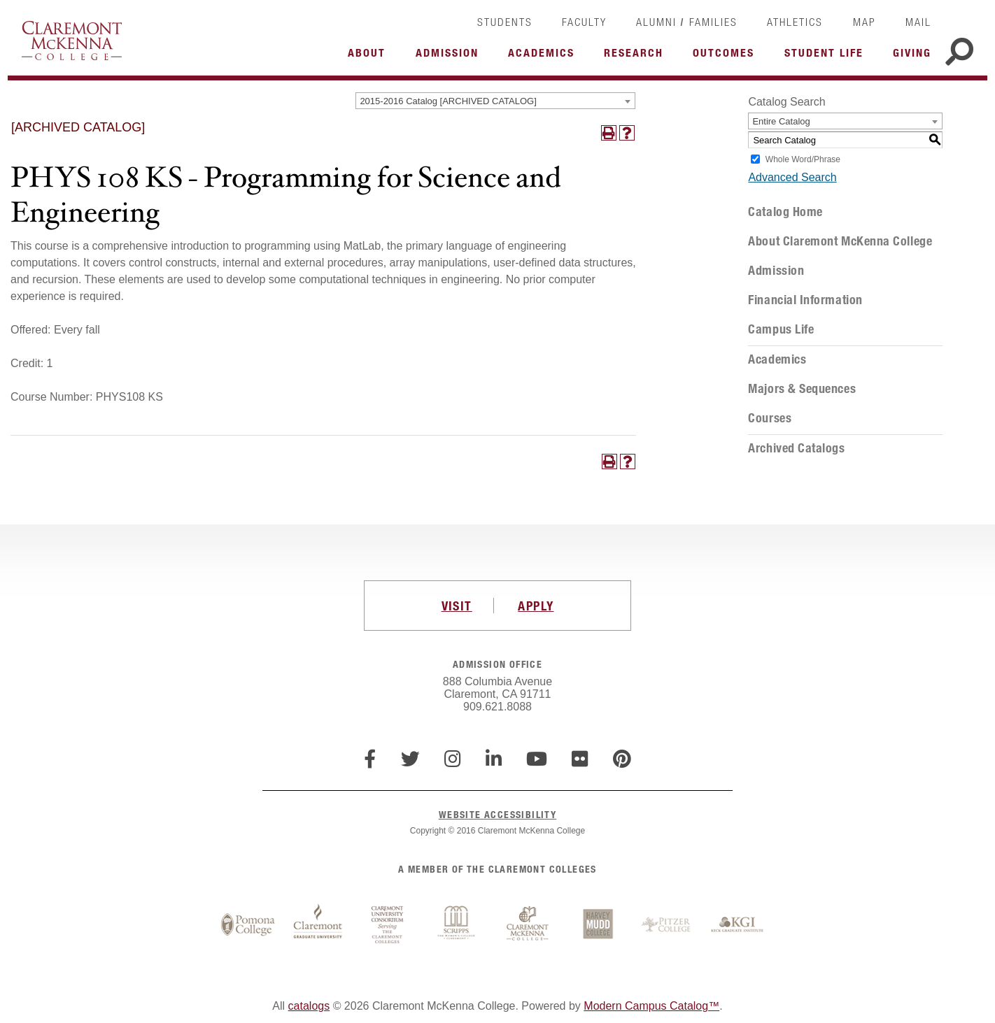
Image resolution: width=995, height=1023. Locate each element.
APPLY (535, 605)
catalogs (309, 1006)
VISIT (457, 605)
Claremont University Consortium (388, 925)
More (370, 56)
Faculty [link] (584, 21)
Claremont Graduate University (318, 925)
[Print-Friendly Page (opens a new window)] (608, 133)
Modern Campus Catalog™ (651, 1006)
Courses (769, 418)
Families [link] (713, 21)
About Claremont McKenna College (840, 241)
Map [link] (864, 21)
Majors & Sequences (802, 389)
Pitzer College (667, 925)
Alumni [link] (656, 21)
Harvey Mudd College (597, 925)
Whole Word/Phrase (802, 159)
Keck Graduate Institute (737, 925)
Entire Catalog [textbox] (781, 121)
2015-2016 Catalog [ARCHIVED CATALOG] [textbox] (448, 101)
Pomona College (248, 925)
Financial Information (805, 300)
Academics (777, 359)
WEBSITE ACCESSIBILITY (497, 814)
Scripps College (458, 925)
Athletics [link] (795, 21)
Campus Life (781, 329)
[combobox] (495, 100)
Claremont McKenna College (72, 40)
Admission (776, 271)
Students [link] (504, 21)
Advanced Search (792, 177)
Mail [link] (918, 21)
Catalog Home (785, 212)
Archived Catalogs (796, 448)
